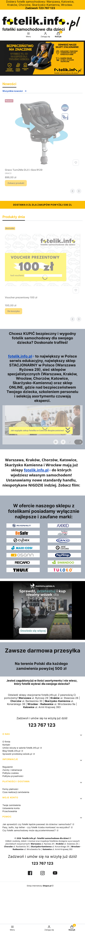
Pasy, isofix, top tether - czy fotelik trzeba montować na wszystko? (36, 827)
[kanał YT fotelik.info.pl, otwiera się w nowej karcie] (55, 873)
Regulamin (7, 767)
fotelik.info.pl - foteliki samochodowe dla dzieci (45, 838)
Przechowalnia (9, 811)
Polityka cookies (10, 773)
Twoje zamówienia (11, 805)
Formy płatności (10, 789)
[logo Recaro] (23, 562)
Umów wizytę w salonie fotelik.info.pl (21, 747)
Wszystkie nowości (14, 91)
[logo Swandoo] (64, 562)
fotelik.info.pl (20, 356)
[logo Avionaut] (23, 525)
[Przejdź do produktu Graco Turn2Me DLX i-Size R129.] (42, 132)
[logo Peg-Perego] (64, 555)
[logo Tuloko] (64, 570)
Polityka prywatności (12, 776)
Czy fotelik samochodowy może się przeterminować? (29, 830)
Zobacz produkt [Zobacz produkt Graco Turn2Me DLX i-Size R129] (15, 183)
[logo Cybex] (23, 540)
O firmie (6, 741)
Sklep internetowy (39, 886)
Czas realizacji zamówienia (15, 792)
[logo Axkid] (64, 525)
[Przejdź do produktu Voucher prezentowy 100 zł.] (42, 260)
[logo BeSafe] (23, 533)
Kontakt (6, 744)
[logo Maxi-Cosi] (23, 547)
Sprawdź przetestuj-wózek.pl (17, 754)
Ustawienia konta (11, 808)
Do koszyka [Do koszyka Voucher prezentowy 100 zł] (13, 311)
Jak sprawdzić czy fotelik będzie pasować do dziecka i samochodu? (37, 824)
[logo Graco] (64, 540)
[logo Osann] (23, 555)
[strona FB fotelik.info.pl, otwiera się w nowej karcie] (30, 873)
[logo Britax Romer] (64, 533)
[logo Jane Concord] (64, 547)
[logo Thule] (23, 570)
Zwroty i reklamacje (12, 770)
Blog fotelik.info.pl (11, 750)
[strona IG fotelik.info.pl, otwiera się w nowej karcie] (42, 873)
